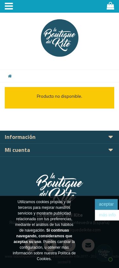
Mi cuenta (17, 150)
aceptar (106, 204)
